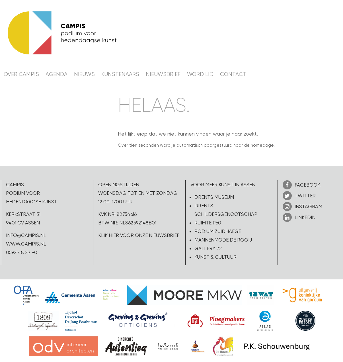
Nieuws (84, 74)
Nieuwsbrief (163, 74)
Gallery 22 (208, 248)
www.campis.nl (26, 244)
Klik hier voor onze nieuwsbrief (138, 235)
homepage (262, 145)
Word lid (200, 74)
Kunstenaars (120, 74)
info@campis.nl (26, 235)
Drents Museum (214, 197)
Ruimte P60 (207, 223)
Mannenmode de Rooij (223, 240)
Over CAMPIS (21, 74)
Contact (233, 74)
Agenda (56, 74)
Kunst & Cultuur (215, 257)
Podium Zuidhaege (217, 231)
